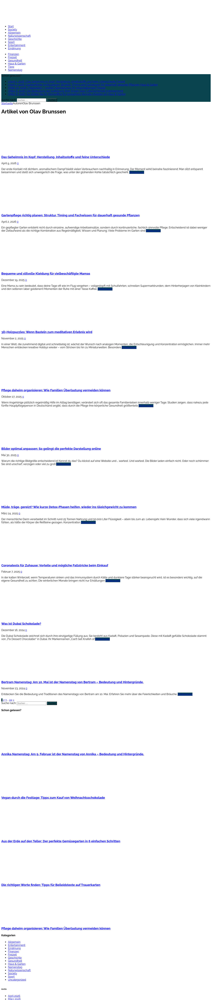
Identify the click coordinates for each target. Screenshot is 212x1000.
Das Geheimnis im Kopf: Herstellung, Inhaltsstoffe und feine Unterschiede (55, 157)
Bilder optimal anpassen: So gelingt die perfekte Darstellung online (51, 448)
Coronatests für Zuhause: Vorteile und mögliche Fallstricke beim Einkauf (54, 565)
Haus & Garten (17, 63)
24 (10, 700)
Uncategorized (17, 979)
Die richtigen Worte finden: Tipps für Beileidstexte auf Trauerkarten (50, 885)
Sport (11, 42)
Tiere (11, 66)
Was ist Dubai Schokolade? (21, 623)
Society (12, 29)
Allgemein (14, 32)
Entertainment (16, 45)
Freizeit (12, 57)
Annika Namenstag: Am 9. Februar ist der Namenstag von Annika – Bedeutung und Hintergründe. (72, 754)
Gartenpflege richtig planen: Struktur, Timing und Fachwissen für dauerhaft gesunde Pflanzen (70, 215)
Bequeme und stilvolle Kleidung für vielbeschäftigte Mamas (45, 273)
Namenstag (15, 70)
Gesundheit (15, 60)
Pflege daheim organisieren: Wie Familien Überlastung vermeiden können (55, 390)
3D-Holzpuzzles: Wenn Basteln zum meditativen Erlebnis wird (46, 332)
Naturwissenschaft (19, 35)
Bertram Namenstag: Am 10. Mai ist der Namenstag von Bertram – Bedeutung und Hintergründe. (72, 682)
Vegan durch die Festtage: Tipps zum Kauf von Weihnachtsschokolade (53, 797)
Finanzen (13, 54)
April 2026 (14, 996)
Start (11, 26)
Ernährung (14, 48)
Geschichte (15, 39)
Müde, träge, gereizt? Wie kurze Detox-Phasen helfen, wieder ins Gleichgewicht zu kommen (68, 507)
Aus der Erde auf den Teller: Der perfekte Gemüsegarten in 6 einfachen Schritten (60, 841)
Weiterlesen (136, 172)
